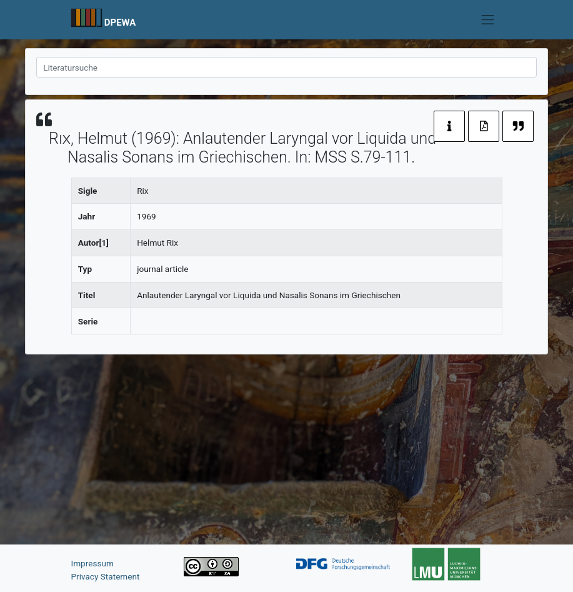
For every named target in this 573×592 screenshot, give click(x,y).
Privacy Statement (105, 576)
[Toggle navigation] (488, 19)
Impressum (92, 563)
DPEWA (120, 22)
